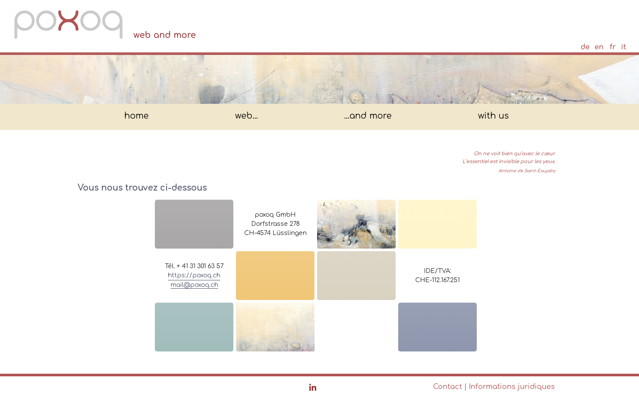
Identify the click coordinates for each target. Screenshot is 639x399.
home (136, 116)
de (585, 47)
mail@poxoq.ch (194, 285)
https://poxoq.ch (194, 275)
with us (493, 116)
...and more (368, 116)
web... (246, 116)
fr (613, 47)
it (623, 47)
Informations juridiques (512, 387)
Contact (447, 387)
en (599, 47)
